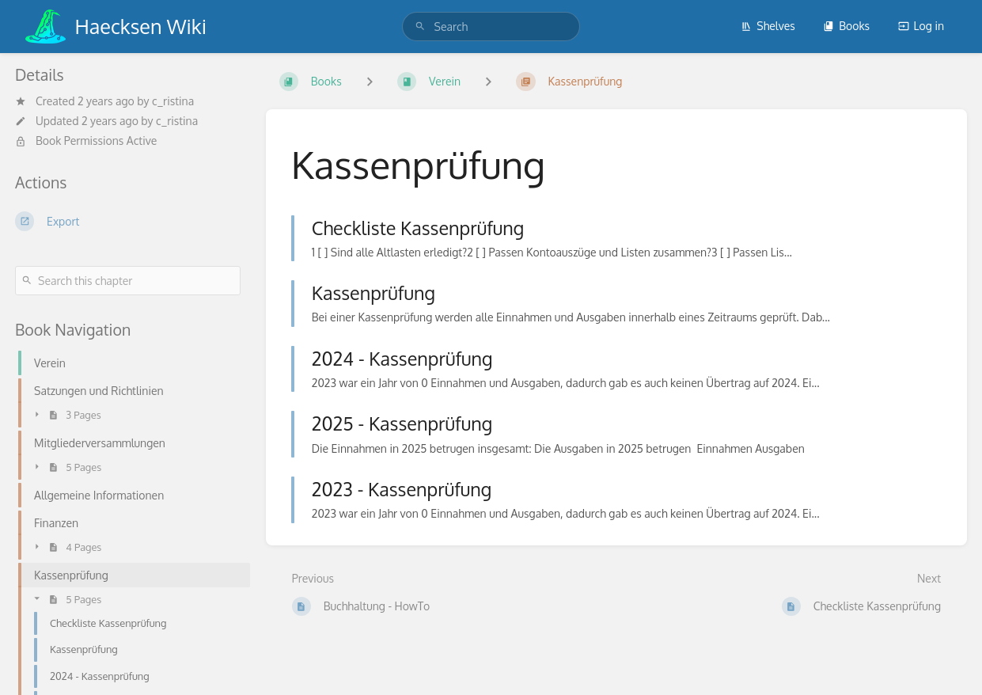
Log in (921, 25)
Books (846, 25)
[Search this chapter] (128, 280)
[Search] (420, 26)
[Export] (127, 221)
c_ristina (173, 101)
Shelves (768, 25)
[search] (491, 26)
